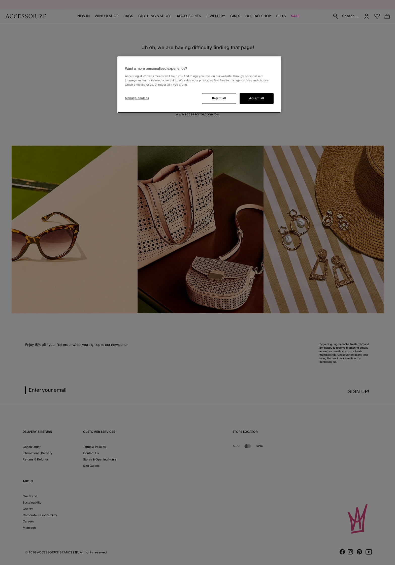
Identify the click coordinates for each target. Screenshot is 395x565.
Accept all (256, 98)
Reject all (219, 98)
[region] (199, 84)
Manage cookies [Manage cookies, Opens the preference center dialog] (137, 98)
